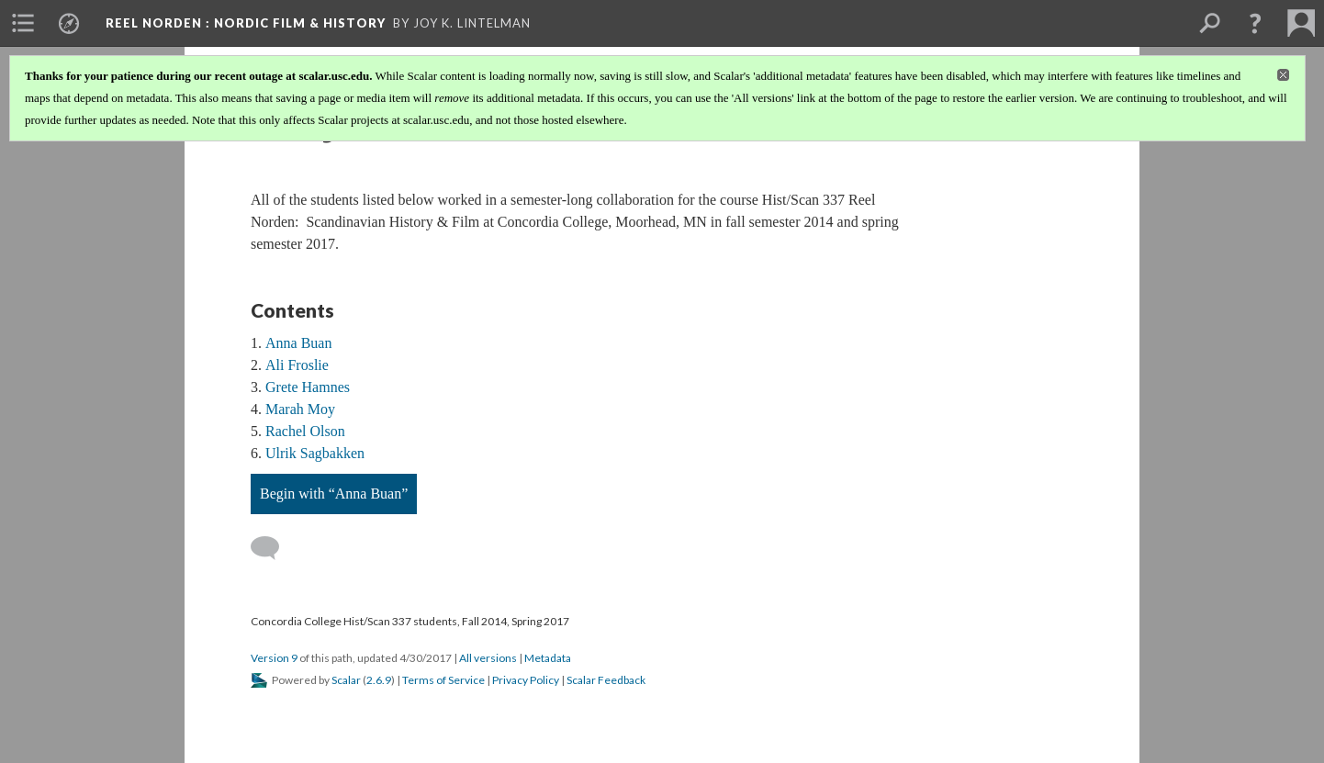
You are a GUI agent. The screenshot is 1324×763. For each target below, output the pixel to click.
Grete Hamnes (307, 387)
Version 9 (274, 658)
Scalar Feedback (606, 680)
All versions (488, 658)
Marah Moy (300, 409)
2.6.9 (378, 680)
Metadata (547, 658)
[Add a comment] (273, 548)
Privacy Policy (525, 680)
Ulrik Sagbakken (315, 453)
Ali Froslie (297, 365)
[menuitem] (23, 23)
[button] (1255, 23)
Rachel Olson (305, 431)
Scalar (346, 680)
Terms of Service (443, 680)
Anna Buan (298, 343)
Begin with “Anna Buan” (334, 493)
